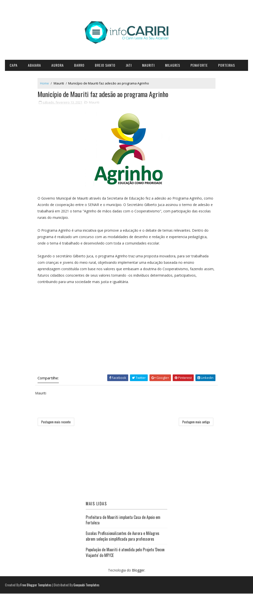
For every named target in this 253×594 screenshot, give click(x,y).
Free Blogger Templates (35, 585)
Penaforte (199, 65)
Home (45, 83)
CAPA (14, 65)
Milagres (172, 65)
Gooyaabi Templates (86, 585)
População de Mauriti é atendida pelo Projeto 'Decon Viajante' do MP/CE (125, 552)
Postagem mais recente (57, 422)
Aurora (57, 65)
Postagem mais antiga (195, 422)
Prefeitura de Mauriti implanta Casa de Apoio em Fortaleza (123, 520)
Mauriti (148, 65)
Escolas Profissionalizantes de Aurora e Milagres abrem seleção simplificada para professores (122, 536)
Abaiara (34, 65)
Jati (129, 65)
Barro (79, 65)
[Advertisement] (126, 332)
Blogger (138, 570)
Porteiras (226, 65)
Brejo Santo (105, 65)
